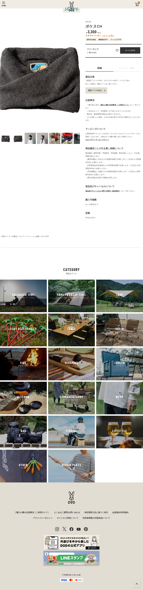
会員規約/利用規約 (120, 512)
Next (77, 75)
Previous (3, 75)
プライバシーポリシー (43, 518)
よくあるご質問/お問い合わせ (67, 512)
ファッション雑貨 (32, 236)
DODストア (5, 236)
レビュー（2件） (127, 68)
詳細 (99, 68)
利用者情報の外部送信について (96, 518)
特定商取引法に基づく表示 (96, 512)
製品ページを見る (95, 90)
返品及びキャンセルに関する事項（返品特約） (103, 191)
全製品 (14, 236)
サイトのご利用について (67, 518)
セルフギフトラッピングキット (97, 140)
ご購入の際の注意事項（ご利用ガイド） (114, 105)
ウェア (21, 236)
